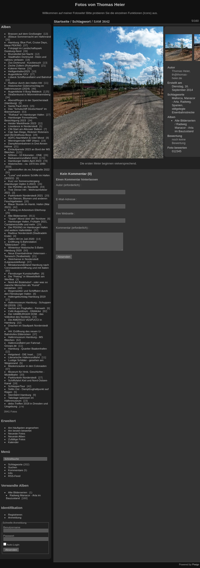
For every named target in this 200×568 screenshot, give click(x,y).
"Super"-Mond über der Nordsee (27, 218)
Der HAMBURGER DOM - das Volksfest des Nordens (24, 315)
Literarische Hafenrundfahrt (24, 357)
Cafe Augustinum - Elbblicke (24, 311)
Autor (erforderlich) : (68, 185)
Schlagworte (15, 464)
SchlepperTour (16, 386)
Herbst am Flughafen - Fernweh (27, 308)
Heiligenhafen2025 (19, 71)
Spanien (177, 105)
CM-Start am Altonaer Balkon (25, 129)
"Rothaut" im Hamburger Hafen (26, 114)
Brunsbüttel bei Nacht (20, 53)
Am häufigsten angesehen (23, 427)
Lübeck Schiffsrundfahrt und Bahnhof (29, 77)
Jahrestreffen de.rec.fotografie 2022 (29, 169)
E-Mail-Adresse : (66, 199)
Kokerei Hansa (16, 68)
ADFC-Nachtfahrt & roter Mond (26, 137)
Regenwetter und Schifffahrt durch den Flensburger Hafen (26, 292)
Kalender (13, 442)
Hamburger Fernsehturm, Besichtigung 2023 (21, 119)
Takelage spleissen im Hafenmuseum (19, 399)
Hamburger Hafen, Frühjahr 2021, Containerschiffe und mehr (25, 223)
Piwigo (195, 564)
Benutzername (11, 527)
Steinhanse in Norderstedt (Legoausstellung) (21, 260)
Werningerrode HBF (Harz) (23, 140)
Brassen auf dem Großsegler (25, 33)
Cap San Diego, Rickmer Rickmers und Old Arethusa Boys (26, 133)
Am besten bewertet (20, 430)
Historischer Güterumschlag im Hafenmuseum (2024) (24, 87)
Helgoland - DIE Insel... (21, 354)
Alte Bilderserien (17, 215)
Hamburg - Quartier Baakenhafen (27, 348)
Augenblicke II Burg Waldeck (25, 91)
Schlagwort (81, 21)
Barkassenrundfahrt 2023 (23, 157)
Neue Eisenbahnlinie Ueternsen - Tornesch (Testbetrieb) (25, 255)
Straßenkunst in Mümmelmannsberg (29, 94)
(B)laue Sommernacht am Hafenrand (29, 36)
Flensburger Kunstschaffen (23, 273)
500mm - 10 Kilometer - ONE (25, 155)
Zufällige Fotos (16, 439)
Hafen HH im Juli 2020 (21, 238)
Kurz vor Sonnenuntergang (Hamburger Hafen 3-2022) (21, 182)
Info (10, 473)
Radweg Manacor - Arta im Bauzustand (184, 127)
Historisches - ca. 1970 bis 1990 (26, 163)
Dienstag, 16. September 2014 (182, 88)
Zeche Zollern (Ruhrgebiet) (24, 65)
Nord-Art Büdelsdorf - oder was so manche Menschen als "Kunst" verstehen (26, 285)
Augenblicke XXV (18, 74)
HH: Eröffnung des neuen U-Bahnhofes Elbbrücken (22, 333)
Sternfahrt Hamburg (19, 394)
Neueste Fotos (16, 433)
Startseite (61, 21)
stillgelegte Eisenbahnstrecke (183, 110)
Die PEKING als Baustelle (23, 186)
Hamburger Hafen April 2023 (24, 160)
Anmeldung (15, 517)
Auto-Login (11, 544)
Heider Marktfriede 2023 (22, 123)
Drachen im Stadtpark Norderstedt (28, 325)
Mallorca (177, 98)
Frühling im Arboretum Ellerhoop (27, 209)
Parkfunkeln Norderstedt (22, 377)
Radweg (185, 101)
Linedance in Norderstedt (22, 126)
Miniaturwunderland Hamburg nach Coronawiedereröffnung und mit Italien (26, 266)
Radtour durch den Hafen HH (25, 82)
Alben (6, 27)
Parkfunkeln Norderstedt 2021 (25, 195)
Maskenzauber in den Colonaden (27, 365)
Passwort (8, 535)
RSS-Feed (14, 475)
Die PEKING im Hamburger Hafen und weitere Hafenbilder (26, 229)
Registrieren (15, 514)
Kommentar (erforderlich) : (72, 227)
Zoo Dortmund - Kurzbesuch (24, 62)
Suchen (12, 467)
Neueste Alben (16, 436)
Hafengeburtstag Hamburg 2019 (27, 296)
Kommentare (15, 470)
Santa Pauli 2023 (18, 105)
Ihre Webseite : (65, 213)
